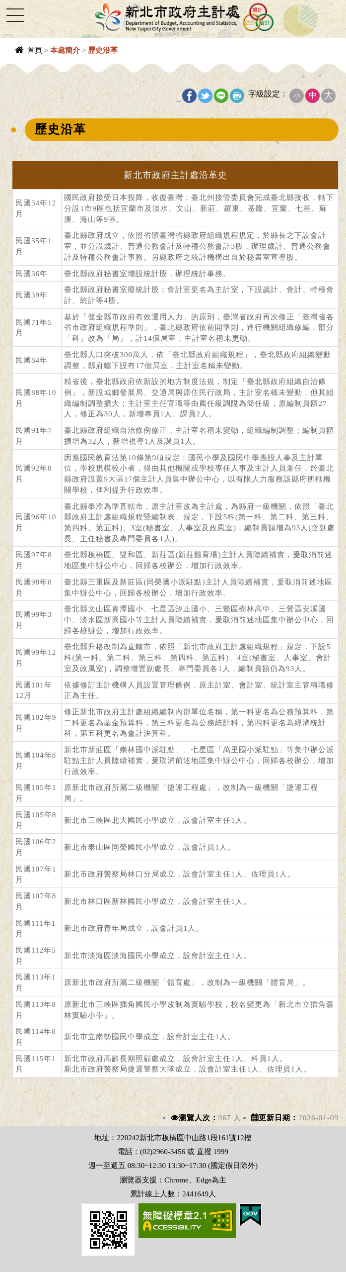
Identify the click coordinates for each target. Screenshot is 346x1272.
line (221, 96)
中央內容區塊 (32, 69)
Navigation (15, 15)
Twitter (205, 96)
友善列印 (237, 96)
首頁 (34, 50)
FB (189, 96)
